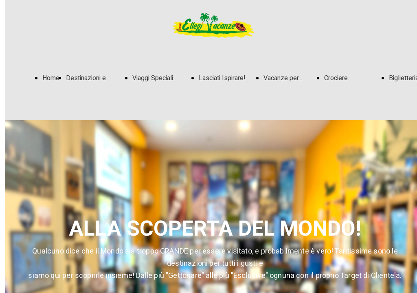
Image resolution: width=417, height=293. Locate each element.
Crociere (336, 78)
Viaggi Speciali (152, 78)
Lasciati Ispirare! (222, 78)
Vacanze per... (282, 78)
